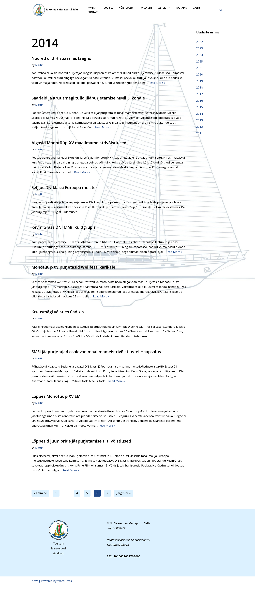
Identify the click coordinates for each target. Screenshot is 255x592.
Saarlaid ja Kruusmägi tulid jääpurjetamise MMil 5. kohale (88, 98)
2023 (199, 48)
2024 (199, 55)
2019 (199, 81)
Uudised (108, 7)
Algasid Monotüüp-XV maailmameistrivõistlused (79, 143)
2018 (199, 88)
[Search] (220, 10)
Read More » (175, 83)
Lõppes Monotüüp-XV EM (56, 402)
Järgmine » (124, 500)
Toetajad (181, 7)
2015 (199, 107)
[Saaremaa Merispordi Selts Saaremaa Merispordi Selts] (57, 10)
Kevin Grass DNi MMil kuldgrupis (64, 228)
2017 (199, 94)
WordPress (64, 587)
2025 (199, 61)
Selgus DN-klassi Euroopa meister (64, 188)
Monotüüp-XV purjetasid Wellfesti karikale (73, 272)
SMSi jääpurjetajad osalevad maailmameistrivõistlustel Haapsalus (96, 357)
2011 (199, 134)
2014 (199, 114)
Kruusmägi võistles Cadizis (58, 317)
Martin (39, 65)
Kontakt (93, 12)
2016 (199, 101)
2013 (199, 120)
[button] (134, 7)
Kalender (146, 7)
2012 (199, 127)
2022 (199, 42)
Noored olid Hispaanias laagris (61, 58)
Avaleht (93, 7)
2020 (199, 75)
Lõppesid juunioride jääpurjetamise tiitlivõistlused (81, 447)
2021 (199, 68)
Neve (35, 587)
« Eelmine (40, 500)
